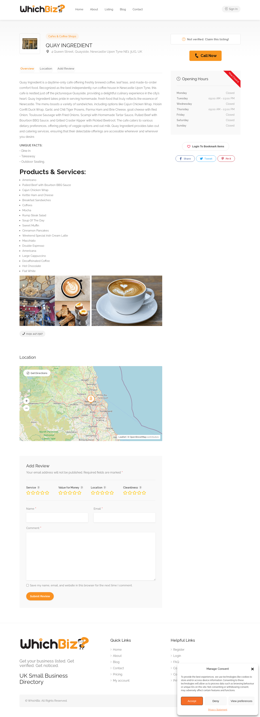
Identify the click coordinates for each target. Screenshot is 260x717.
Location (42, 68)
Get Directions (39, 374)
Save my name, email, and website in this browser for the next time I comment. (81, 586)
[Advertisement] (206, 208)
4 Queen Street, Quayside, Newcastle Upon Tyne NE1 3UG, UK (94, 51)
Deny (215, 701)
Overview (26, 68)
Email (98, 509)
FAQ (176, 662)
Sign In (231, 9)
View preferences (241, 701)
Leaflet (122, 438)
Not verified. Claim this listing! (205, 39)
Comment (33, 529)
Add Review (60, 68)
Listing (109, 9)
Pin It (226, 158)
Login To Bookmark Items (205, 146)
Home (79, 9)
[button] (252, 669)
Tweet (205, 158)
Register (179, 650)
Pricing (117, 675)
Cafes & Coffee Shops (62, 36)
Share (185, 158)
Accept (192, 701)
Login (177, 656)
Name (31, 509)
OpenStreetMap (138, 438)
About (94, 9)
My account (121, 681)
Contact (138, 9)
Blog (123, 9)
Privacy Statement (217, 709)
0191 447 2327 (32, 334)
